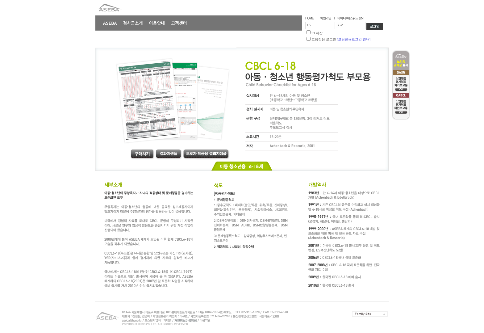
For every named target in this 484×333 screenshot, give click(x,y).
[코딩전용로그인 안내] (353, 39)
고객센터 (179, 23)
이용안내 (157, 23)
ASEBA (110, 23)
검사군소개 (133, 23)
